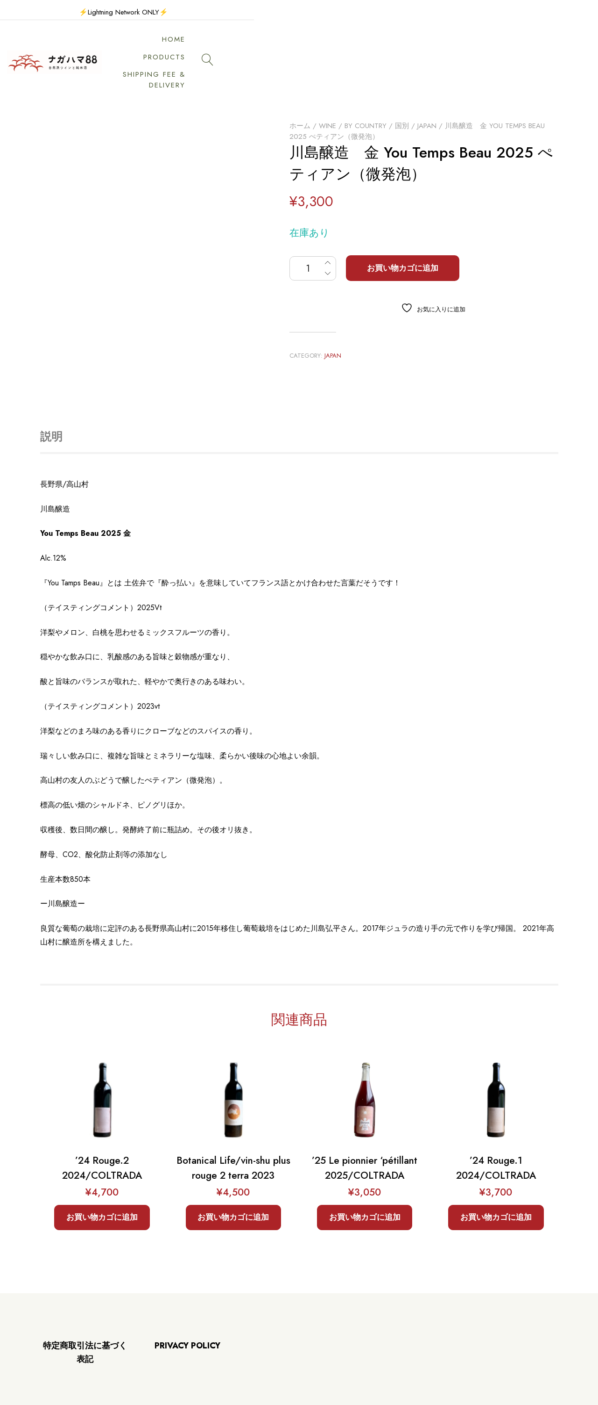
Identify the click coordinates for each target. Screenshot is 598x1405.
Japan (426, 93)
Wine (327, 93)
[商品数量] (312, 235)
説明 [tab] (51, 404)
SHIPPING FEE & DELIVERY (429, 46)
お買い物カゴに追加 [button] (102, 1184)
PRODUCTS (337, 46)
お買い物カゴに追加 (402, 235)
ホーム (299, 93)
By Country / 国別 (377, 93)
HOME (284, 46)
